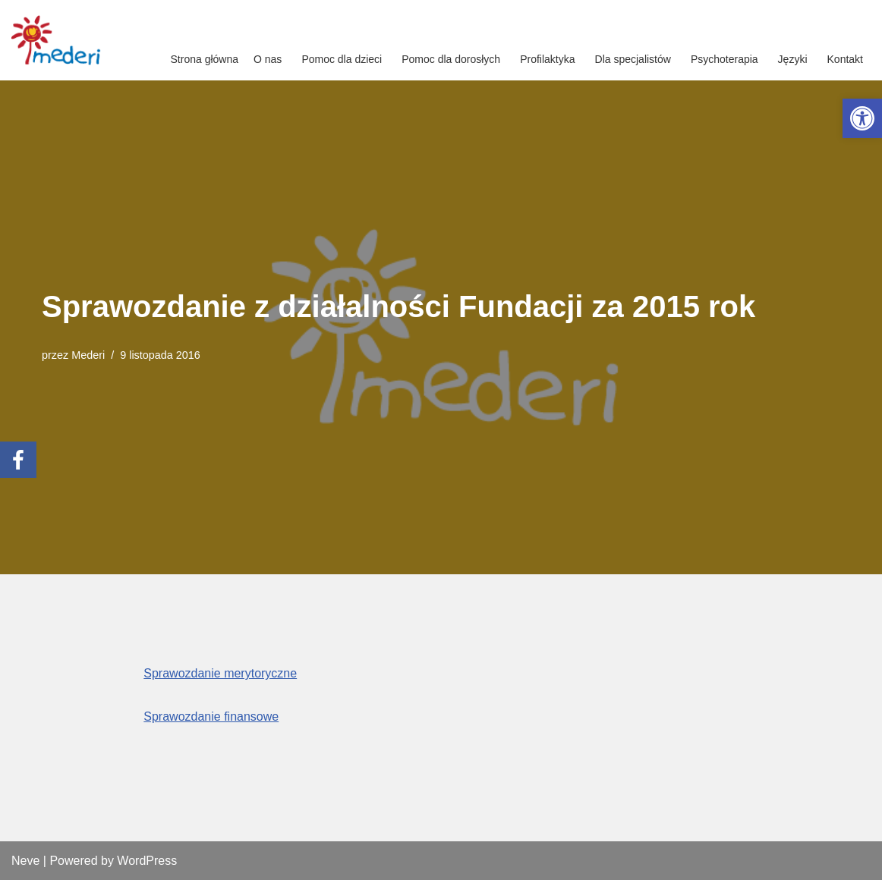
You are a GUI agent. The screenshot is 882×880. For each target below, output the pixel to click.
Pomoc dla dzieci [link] (341, 59)
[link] (862, 118)
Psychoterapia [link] (724, 59)
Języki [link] (793, 59)
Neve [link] (25, 860)
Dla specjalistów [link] (633, 59)
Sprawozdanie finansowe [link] (211, 716)
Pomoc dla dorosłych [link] (451, 59)
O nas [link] (268, 59)
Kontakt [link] (845, 59)
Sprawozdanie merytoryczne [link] (220, 673)
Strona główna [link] (205, 59)
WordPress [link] (147, 860)
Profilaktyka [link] (547, 59)
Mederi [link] (88, 355)
